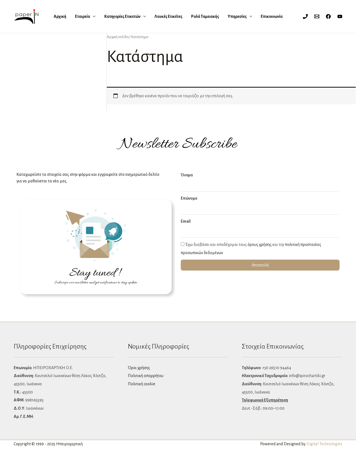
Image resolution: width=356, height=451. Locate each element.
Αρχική (59, 16)
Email (186, 221)
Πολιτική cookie (141, 384)
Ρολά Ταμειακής (186, 16)
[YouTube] (339, 16)
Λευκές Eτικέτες (154, 16)
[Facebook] (328, 16)
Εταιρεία (77, 16)
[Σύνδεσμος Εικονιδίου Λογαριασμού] (294, 16)
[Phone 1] (305, 16)
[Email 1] (316, 16)
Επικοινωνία (243, 16)
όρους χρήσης (260, 244)
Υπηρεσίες (213, 16)
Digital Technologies (324, 444)
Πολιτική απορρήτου (145, 376)
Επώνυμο (189, 198)
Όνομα (187, 175)
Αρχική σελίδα (118, 37)
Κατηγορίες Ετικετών (112, 16)
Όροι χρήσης (139, 368)
